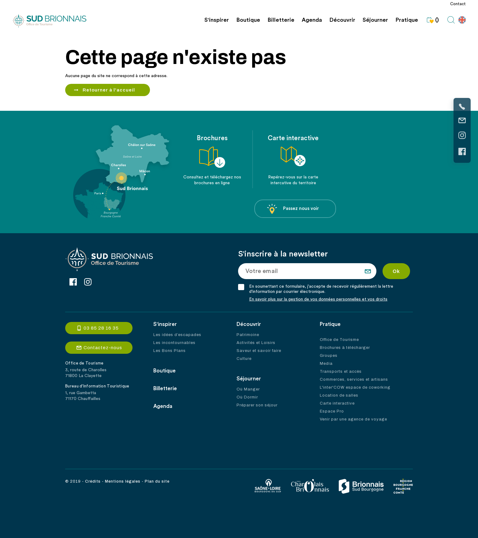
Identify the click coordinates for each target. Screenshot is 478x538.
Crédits (93, 481)
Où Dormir (247, 397)
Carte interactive (337, 403)
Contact (458, 4)
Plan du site (157, 481)
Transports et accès (341, 371)
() (432, 20)
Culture (244, 359)
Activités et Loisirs (256, 343)
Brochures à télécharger (345, 348)
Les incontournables (174, 343)
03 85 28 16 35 (101, 328)
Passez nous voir (293, 209)
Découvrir (342, 20)
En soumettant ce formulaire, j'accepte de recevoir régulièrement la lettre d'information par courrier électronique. (321, 289)
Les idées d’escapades (177, 335)
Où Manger (248, 389)
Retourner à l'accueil (109, 90)
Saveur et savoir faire (259, 351)
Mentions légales (122, 481)
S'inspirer (216, 20)
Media (326, 363)
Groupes (329, 355)
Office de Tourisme (339, 340)
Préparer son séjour (257, 405)
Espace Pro (332, 411)
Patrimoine (248, 335)
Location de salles (339, 395)
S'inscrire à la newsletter (283, 254)
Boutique (248, 20)
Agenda (312, 20)
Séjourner (375, 20)
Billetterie (280, 20)
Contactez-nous (103, 347)
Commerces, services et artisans (354, 379)
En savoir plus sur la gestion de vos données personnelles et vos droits (318, 299)
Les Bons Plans (169, 351)
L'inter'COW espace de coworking (355, 387)
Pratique (406, 20)
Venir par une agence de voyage (353, 419)
